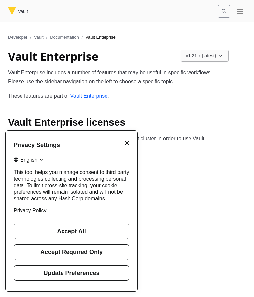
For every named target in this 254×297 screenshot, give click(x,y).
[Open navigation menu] (240, 11)
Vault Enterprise (89, 96)
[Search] (224, 11)
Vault (39, 37)
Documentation (64, 37)
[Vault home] (18, 11)
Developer (17, 37)
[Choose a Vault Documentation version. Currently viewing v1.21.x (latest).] (205, 56)
